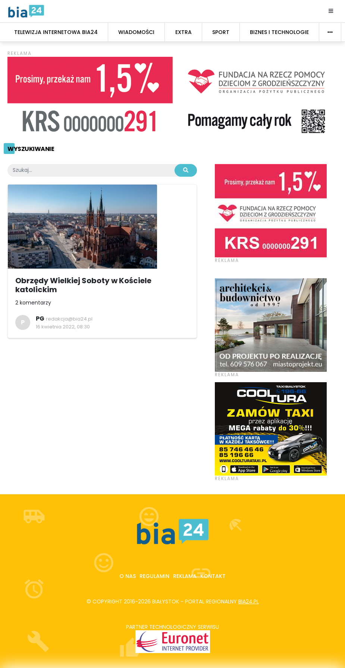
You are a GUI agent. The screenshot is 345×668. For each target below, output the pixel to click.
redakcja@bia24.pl (69, 318)
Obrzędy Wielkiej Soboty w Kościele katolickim (83, 285)
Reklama (185, 576)
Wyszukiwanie (30, 149)
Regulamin (154, 576)
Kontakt (213, 576)
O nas (127, 576)
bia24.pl (248, 601)
